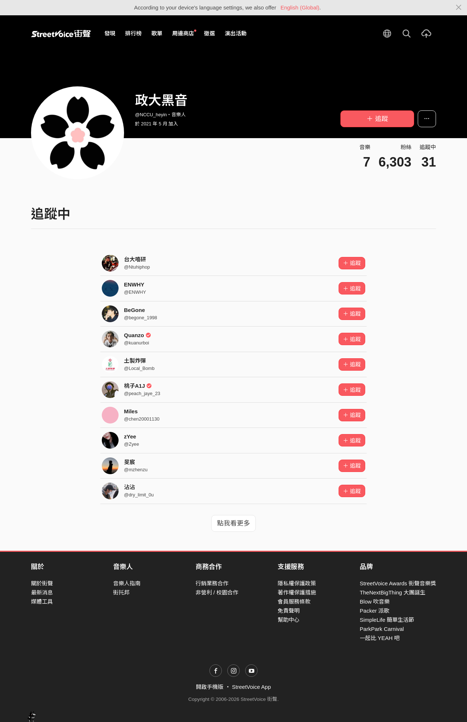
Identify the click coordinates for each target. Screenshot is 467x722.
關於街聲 (42, 583)
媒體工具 (42, 601)
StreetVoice (61, 33)
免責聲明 (289, 611)
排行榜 (133, 33)
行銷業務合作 (212, 583)
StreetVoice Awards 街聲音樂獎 (398, 583)
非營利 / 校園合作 (217, 592)
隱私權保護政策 (297, 583)
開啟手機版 (209, 687)
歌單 (156, 33)
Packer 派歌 (374, 611)
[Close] (459, 7)
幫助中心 (289, 620)
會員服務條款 (294, 601)
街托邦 (121, 592)
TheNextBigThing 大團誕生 (392, 592)
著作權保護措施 (297, 592)
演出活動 (236, 33)
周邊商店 (184, 33)
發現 (109, 33)
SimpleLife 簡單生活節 (387, 620)
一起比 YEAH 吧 (380, 638)
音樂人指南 (126, 583)
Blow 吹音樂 (375, 601)
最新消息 (42, 592)
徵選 (209, 33)
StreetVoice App (251, 687)
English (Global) (300, 7)
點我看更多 (233, 523)
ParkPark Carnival (382, 629)
